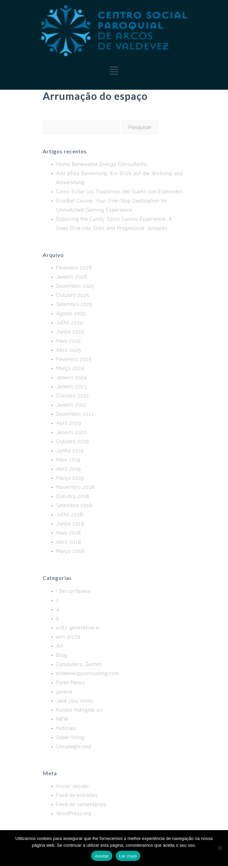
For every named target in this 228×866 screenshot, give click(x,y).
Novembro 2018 (75, 487)
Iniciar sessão (72, 786)
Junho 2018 (70, 523)
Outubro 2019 (72, 441)
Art (59, 646)
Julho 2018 (69, 514)
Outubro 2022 (72, 395)
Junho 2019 (70, 450)
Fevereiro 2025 (73, 359)
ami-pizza (68, 637)
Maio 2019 (68, 459)
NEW (62, 719)
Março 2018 (70, 551)
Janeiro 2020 (71, 432)
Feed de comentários (81, 804)
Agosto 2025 (71, 313)
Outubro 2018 (72, 496)
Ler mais (128, 856)
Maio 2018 (68, 533)
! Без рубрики (73, 591)
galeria (64, 691)
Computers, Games (79, 664)
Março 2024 (70, 368)
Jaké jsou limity (75, 700)
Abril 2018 (68, 542)
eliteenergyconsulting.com (88, 673)
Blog (61, 655)
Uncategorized (73, 746)
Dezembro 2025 (75, 286)
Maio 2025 (68, 341)
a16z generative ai (78, 627)
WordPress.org (73, 813)
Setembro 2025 (74, 304)
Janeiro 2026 (71, 277)
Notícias (66, 728)
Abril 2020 (69, 423)
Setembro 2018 (74, 505)
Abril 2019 (68, 469)
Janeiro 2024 (71, 377)
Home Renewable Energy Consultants (101, 164)
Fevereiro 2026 (74, 267)
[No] (219, 848)
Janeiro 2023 (71, 386)
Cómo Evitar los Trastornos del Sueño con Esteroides (119, 191)
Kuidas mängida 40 (79, 710)
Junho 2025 (70, 331)
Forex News (70, 682)
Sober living (70, 737)
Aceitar (102, 856)
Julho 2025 (69, 322)
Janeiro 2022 (71, 405)
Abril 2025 (68, 350)
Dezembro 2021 (75, 414)
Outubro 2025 (72, 295)
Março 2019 (70, 478)
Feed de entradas (77, 795)
